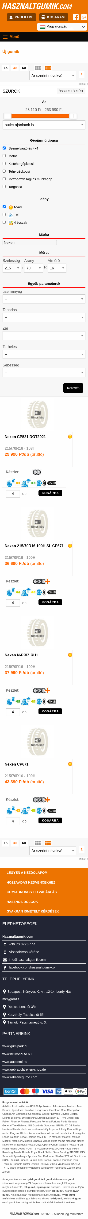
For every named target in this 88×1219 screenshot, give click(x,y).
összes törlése (71, 91)
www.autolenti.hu (14, 1062)
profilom (24, 17)
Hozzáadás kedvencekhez (31, 882)
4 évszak (15, 222)
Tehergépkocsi (19, 171)
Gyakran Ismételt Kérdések (33, 911)
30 (15, 68)
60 (24, 68)
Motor (12, 156)
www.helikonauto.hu (17, 1054)
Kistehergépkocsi (21, 164)
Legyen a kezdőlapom (27, 872)
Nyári (12, 207)
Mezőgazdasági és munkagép (30, 179)
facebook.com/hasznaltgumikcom (33, 967)
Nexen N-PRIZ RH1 (21, 655)
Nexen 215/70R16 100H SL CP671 (34, 546)
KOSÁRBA (50, 493)
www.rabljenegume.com (19, 1077)
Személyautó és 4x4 (23, 148)
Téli (11, 215)
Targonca (15, 187)
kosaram (56, 17)
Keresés (73, 388)
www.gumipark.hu (15, 1046)
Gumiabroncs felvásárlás (32, 892)
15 (6, 68)
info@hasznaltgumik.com (27, 959)
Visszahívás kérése (24, 952)
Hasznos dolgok (22, 902)
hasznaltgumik (36, 6)
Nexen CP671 (16, 764)
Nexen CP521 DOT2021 (25, 437)
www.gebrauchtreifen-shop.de (24, 1069)
